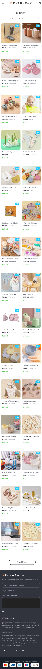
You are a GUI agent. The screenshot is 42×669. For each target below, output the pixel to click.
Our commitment (8, 636)
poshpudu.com (7, 623)
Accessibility (33, 661)
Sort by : (14, 19)
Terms (22, 661)
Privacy (27, 661)
